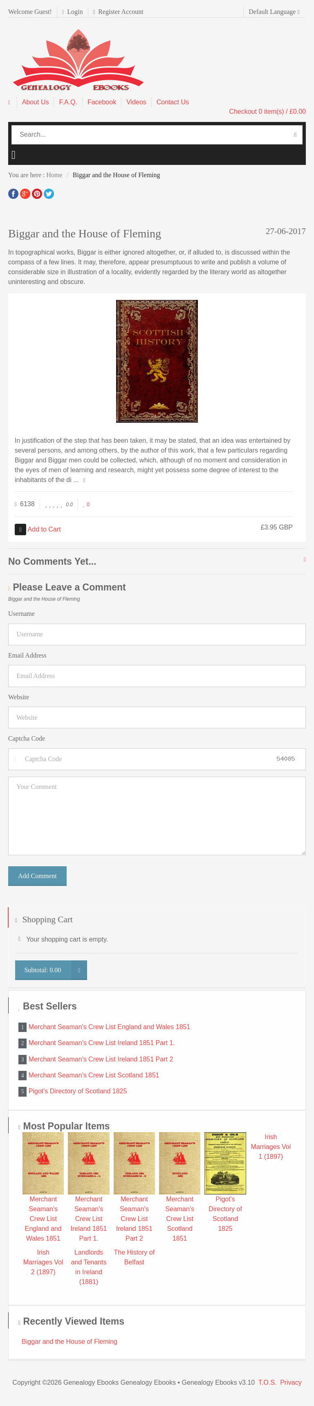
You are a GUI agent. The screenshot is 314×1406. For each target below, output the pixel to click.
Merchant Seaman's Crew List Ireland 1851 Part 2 (101, 1058)
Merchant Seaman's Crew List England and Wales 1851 (110, 1026)
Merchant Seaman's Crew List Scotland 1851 (94, 1075)
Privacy (290, 1382)
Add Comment (37, 875)
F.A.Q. (68, 102)
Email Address (27, 655)
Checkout (267, 111)
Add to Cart (38, 529)
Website (18, 697)
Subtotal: (55, 970)
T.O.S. (267, 1382)
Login (72, 11)
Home (54, 174)
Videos (136, 102)
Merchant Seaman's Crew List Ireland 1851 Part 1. (102, 1042)
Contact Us (173, 102)
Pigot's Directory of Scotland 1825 (78, 1091)
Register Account (118, 11)
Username (21, 613)
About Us (35, 102)
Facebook (101, 102)
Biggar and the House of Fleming (69, 1341)
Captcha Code (26, 738)
